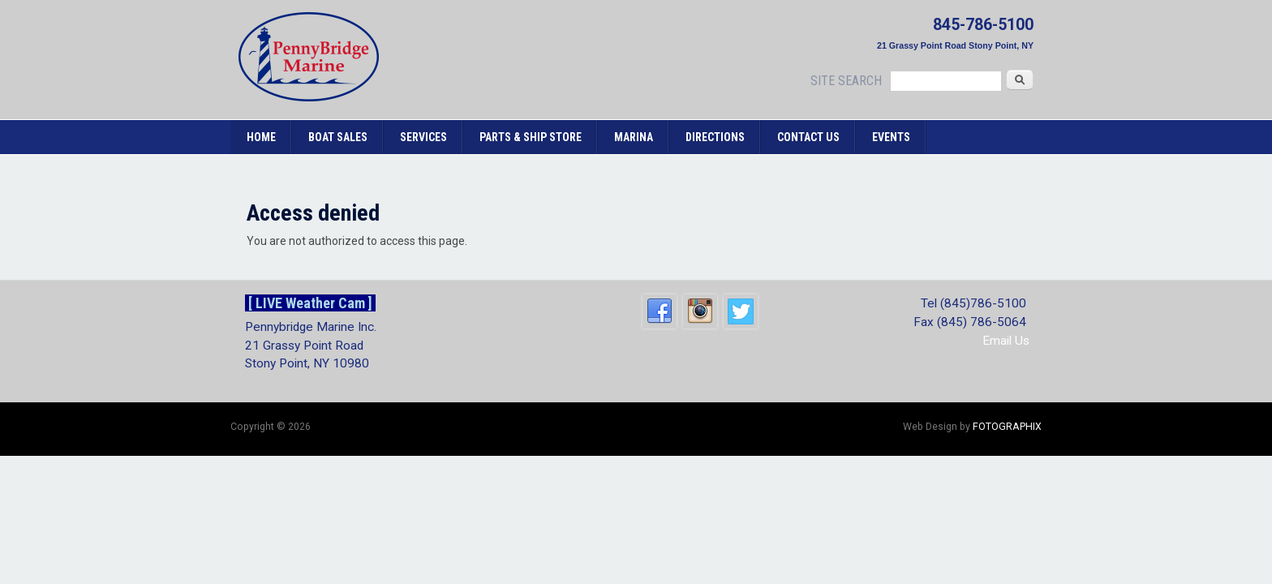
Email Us (1005, 340)
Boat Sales (337, 137)
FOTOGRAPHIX (1007, 426)
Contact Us (808, 137)
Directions (715, 137)
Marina (633, 137)
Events (891, 137)
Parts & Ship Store (530, 137)
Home (261, 137)
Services (423, 137)
